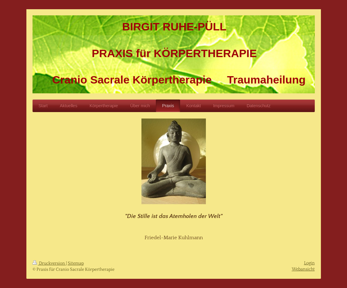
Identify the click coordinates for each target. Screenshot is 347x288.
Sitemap (76, 263)
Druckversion (49, 263)
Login (309, 263)
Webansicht (303, 269)
